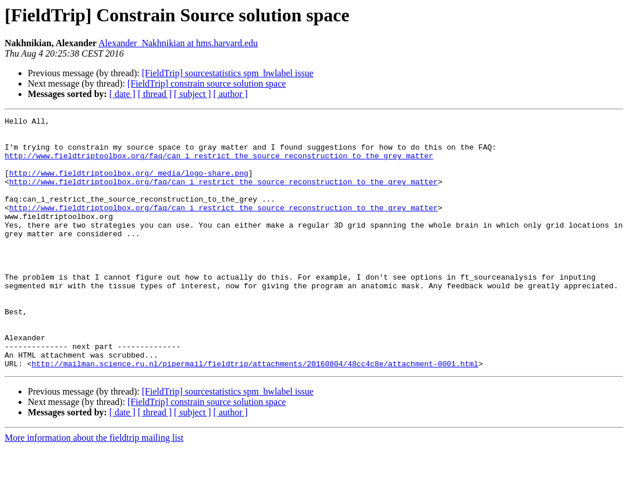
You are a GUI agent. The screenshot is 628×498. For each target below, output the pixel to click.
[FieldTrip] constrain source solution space (206, 83)
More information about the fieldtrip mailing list (94, 488)
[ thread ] (155, 94)
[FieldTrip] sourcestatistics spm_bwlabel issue (227, 73)
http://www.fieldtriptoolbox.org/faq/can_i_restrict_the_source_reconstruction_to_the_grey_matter (219, 164)
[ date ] (122, 94)
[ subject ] (192, 94)
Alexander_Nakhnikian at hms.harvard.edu (177, 43)
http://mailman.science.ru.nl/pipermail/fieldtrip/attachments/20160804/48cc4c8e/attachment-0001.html (255, 413)
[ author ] (230, 94)
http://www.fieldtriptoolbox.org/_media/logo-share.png (128, 185)
